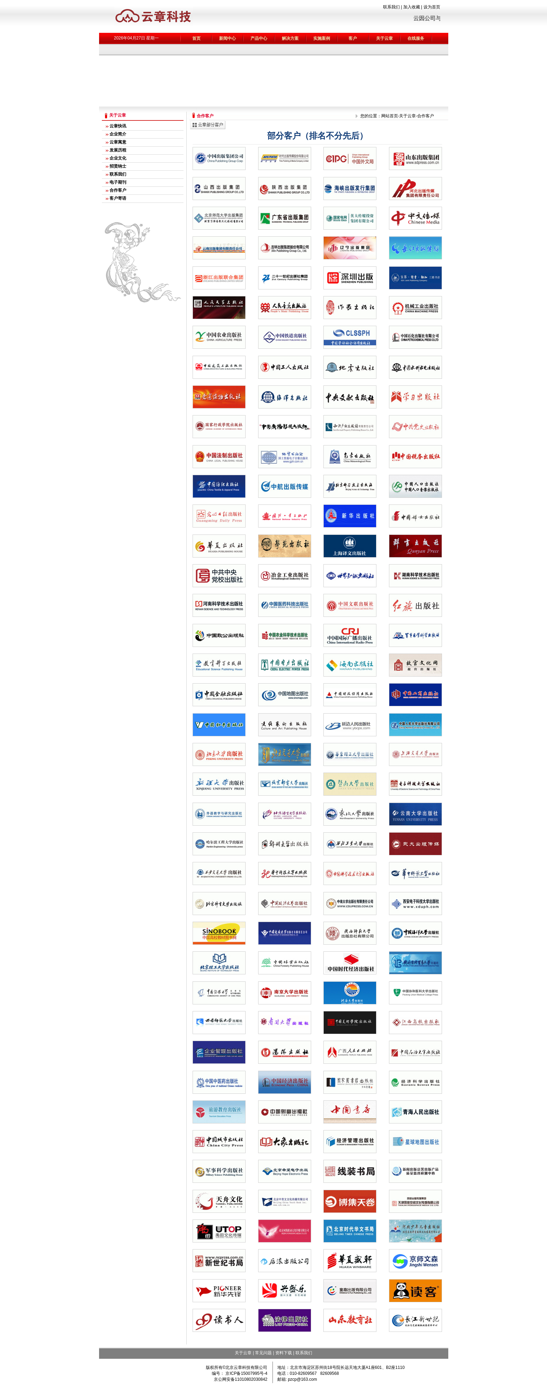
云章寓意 (118, 142)
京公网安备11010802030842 (240, 1379)
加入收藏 (411, 7)
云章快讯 (118, 126)
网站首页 (389, 115)
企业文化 (118, 158)
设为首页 (432, 7)
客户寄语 (118, 198)
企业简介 (118, 134)
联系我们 (391, 7)
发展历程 (118, 150)
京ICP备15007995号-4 (245, 1373)
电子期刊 (118, 182)
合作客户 (118, 190)
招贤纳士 (118, 166)
